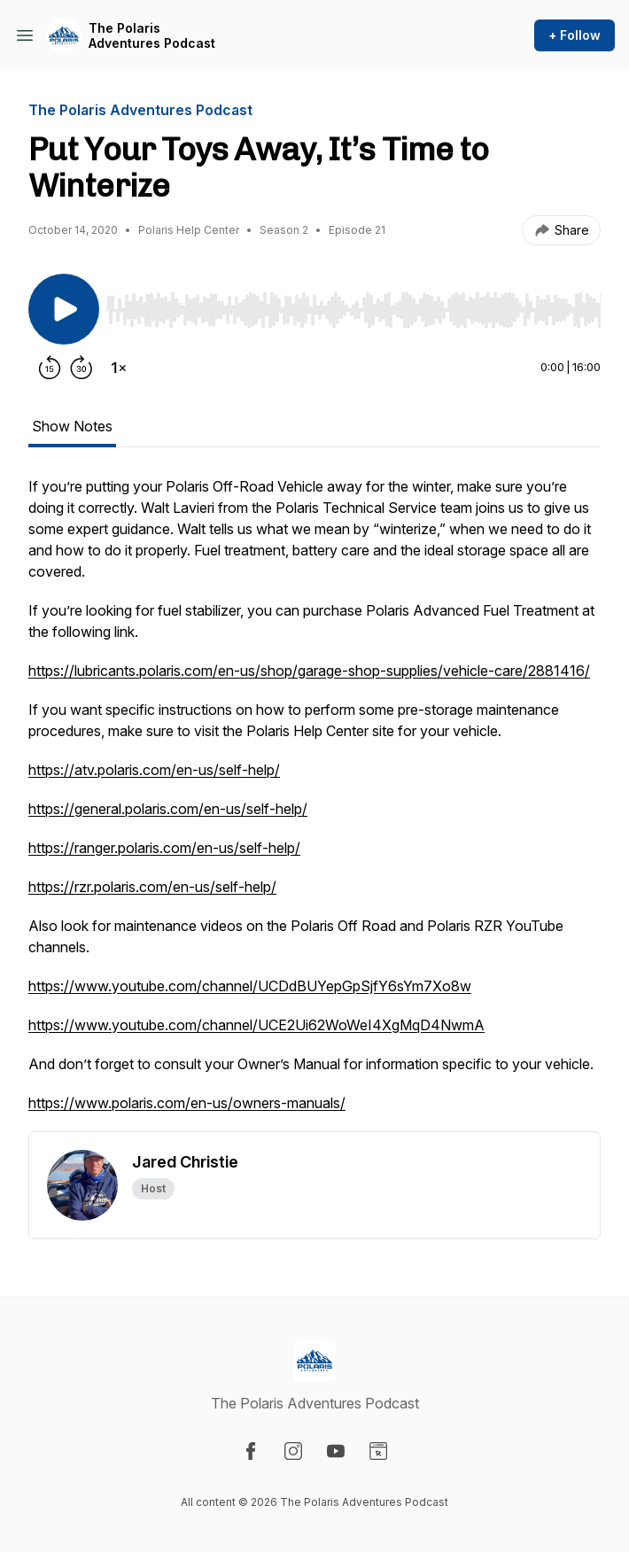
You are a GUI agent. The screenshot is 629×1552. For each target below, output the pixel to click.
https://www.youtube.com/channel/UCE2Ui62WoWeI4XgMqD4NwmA (256, 1025)
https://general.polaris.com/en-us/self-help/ (167, 809)
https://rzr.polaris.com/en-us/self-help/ (152, 887)
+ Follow (574, 35)
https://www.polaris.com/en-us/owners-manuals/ (187, 1103)
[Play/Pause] (63, 309)
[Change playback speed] (118, 367)
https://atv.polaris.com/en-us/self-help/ (154, 770)
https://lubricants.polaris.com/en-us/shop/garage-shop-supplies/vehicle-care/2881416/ (309, 670)
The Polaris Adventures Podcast (152, 35)
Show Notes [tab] (72, 426)
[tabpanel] (314, 803)
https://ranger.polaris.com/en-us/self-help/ (164, 848)
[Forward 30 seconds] (81, 367)
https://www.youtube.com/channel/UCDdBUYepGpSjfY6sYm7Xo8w (249, 986)
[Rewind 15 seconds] (49, 367)
